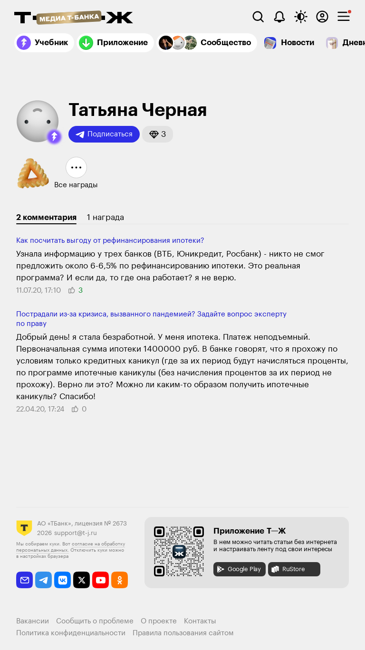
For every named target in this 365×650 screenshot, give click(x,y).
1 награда (105, 217)
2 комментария (46, 217)
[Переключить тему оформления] (301, 17)
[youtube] (100, 580)
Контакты (200, 621)
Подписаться (104, 134)
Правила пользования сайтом (183, 633)
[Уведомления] (279, 17)
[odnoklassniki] (119, 580)
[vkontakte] (62, 580)
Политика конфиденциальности (70, 633)
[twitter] (81, 580)
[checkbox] (343, 17)
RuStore (287, 569)
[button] (54, 136)
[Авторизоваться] (322, 17)
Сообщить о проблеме (95, 621)
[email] (24, 580)
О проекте (159, 621)
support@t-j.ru (75, 533)
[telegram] (43, 580)
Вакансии (32, 621)
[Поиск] (258, 17)
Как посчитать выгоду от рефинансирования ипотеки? (110, 240)
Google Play (238, 569)
